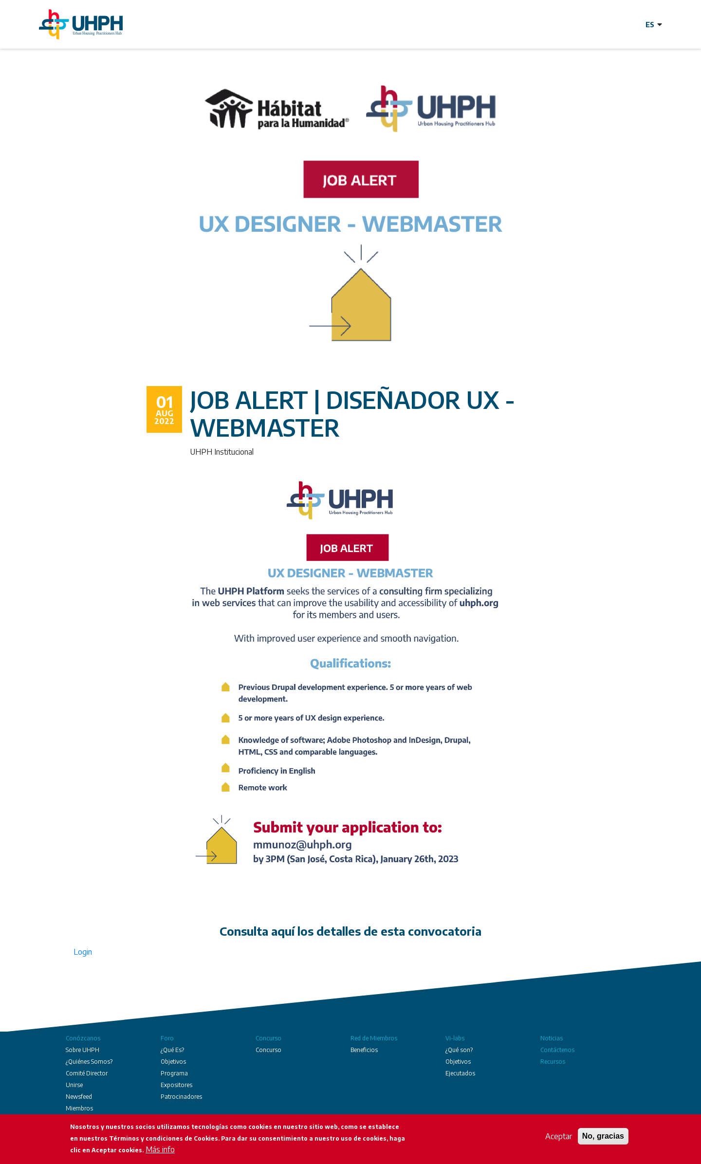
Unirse (74, 1085)
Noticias (551, 1038)
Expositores (176, 1085)
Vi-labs (454, 1038)
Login (83, 952)
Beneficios (364, 1049)
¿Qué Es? (172, 1049)
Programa (174, 1073)
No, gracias (603, 1138)
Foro (167, 1038)
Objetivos (173, 1061)
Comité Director (87, 1073)
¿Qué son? (459, 1049)
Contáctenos (557, 1049)
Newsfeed (79, 1096)
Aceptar (558, 1138)
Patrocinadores (181, 1096)
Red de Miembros (373, 1038)
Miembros (79, 1108)
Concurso (268, 1038)
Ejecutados (460, 1073)
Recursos (552, 1061)
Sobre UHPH (82, 1049)
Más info (160, 1151)
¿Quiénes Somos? (89, 1061)
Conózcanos (83, 1038)
